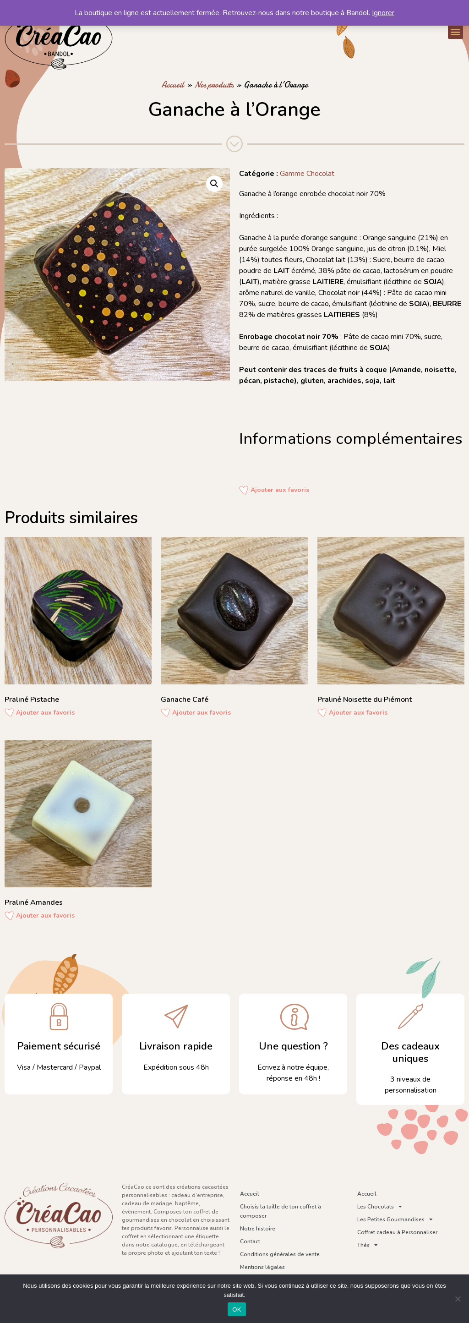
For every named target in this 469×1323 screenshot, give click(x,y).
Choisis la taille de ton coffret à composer (280, 1211)
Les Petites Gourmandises (395, 1219)
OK (236, 1309)
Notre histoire (257, 1228)
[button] (455, 31)
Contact (250, 1241)
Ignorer (383, 13)
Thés (367, 1245)
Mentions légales (262, 1267)
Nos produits (214, 85)
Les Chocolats (379, 1206)
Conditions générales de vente (280, 1254)
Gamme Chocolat (307, 174)
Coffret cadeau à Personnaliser (397, 1232)
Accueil (172, 85)
